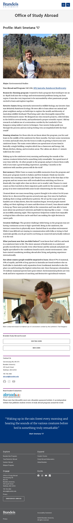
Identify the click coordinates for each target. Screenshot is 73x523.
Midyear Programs (8, 465)
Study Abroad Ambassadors (45, 459)
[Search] (68, 5)
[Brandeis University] (10, 4)
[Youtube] (13, 381)
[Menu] (63, 5)
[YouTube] (46, 475)
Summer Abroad (8, 462)
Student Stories (42, 456)
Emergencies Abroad (13, 499)
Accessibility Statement (44, 513)
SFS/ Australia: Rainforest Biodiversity (49, 88)
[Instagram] (9, 381)
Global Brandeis (42, 462)
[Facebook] (4, 381)
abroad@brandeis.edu (11, 376)
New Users (36, 348)
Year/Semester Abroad (10, 459)
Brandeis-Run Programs (10, 456)
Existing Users (36, 341)
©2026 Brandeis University (45, 518)
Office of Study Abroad (36, 16)
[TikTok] (50, 475)
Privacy (5, 494)
